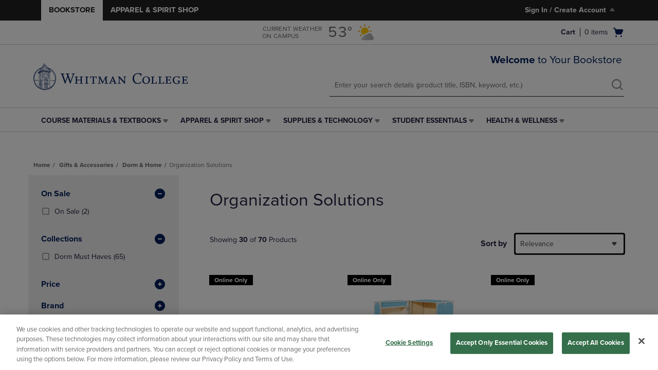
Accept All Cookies (596, 343)
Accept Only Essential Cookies (502, 343)
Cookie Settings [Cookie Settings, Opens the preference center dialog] (409, 343)
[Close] (641, 340)
